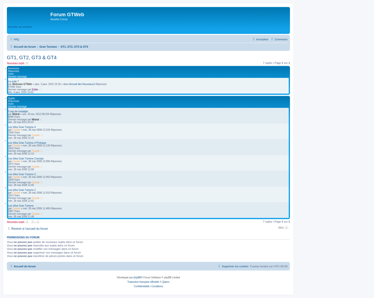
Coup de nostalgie (18, 111)
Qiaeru (166, 282)
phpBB (137, 277)
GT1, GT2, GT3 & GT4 (32, 57)
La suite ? (13, 81)
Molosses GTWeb (22, 84)
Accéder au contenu (20, 26)
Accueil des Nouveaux (81, 84)
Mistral (15, 114)
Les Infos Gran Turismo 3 (22, 174)
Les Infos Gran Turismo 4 (22, 127)
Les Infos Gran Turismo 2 (22, 190)
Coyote (16, 129)
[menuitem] (14, 39)
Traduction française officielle (143, 282)
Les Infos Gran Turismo (21, 205)
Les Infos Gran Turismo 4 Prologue (27, 143)
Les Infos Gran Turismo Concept (25, 158)
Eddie (35, 89)
